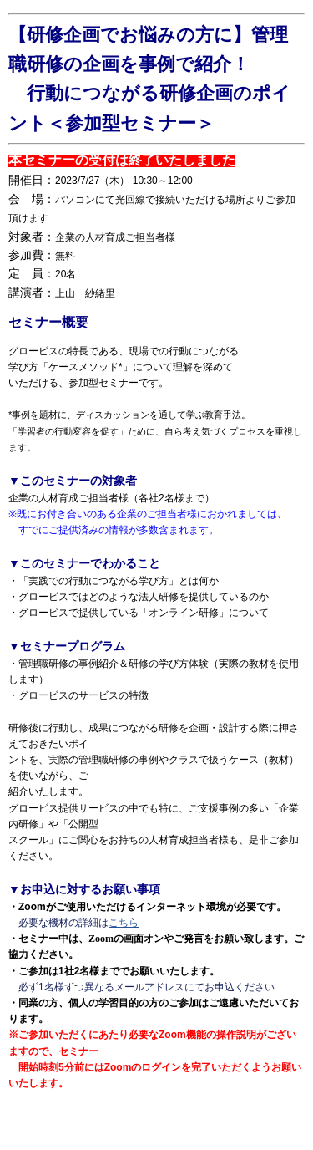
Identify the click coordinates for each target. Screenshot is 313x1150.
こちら (124, 923)
